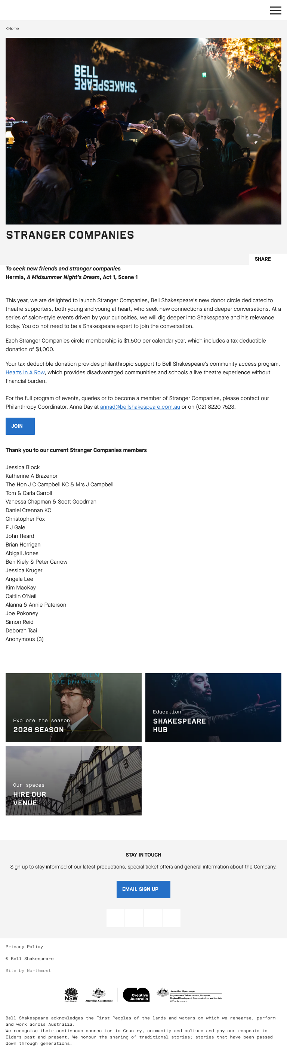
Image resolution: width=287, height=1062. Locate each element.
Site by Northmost (28, 970)
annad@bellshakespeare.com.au (140, 407)
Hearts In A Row (25, 373)
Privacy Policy (24, 947)
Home (13, 28)
